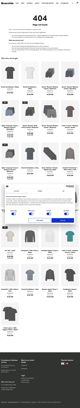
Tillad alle (62, 220)
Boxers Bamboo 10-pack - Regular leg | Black (50, 168)
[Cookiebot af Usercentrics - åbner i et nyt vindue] (67, 186)
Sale (17, 3)
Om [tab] (63, 191)
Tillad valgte (39, 220)
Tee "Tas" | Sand (10, 250)
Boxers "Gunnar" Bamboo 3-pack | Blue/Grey (70, 87)
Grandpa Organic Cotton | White (50, 251)
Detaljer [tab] (40, 191)
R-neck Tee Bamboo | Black (10, 87)
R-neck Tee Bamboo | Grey (30, 289)
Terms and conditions (27, 378)
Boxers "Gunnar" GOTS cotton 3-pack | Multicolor (30, 126)
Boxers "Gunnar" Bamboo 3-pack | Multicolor (50, 126)
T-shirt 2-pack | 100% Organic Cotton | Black (10, 328)
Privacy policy (25, 382)
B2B (57, 3)
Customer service (48, 3)
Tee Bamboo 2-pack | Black (70, 290)
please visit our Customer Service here (8, 371)
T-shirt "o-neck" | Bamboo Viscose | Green (70, 251)
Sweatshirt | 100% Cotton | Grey (10, 290)
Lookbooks (64, 3)
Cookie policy (25, 380)
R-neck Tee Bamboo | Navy (30, 168)
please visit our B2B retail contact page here (8, 388)
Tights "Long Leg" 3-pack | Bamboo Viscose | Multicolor (10, 169)
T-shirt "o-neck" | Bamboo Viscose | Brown (70, 126)
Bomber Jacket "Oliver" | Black (50, 290)
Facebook (24, 365)
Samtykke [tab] (16, 191)
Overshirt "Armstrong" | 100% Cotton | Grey (70, 168)
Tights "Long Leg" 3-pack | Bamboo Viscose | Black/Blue (10, 127)
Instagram (24, 368)
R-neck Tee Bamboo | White (30, 87)
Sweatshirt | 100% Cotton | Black (30, 251)
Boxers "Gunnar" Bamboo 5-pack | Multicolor (50, 87)
